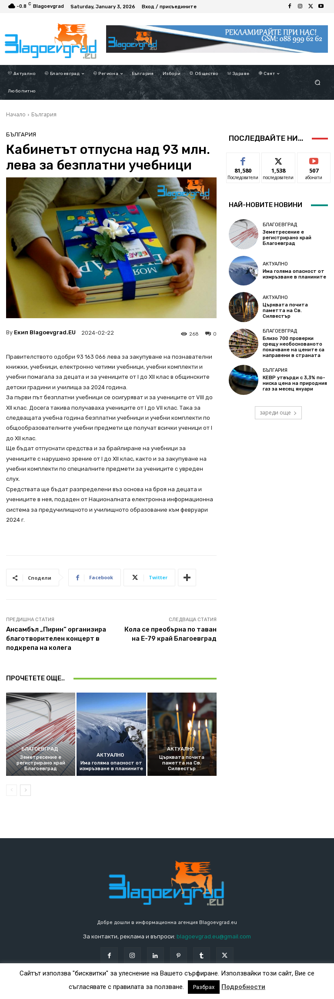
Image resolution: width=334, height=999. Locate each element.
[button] (317, 82)
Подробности (243, 987)
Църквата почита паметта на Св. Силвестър (181, 762)
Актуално (110, 755)
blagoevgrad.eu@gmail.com (214, 936)
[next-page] (25, 790)
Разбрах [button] (203, 987)
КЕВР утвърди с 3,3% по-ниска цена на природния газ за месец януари (295, 383)
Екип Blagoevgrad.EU (45, 332)
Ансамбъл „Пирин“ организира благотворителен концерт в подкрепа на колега (56, 638)
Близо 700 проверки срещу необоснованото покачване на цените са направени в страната (293, 347)
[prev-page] (11, 790)
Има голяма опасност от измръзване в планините (111, 765)
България (44, 114)
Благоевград (39, 749)
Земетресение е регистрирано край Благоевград (41, 762)
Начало (16, 114)
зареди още (278, 412)
